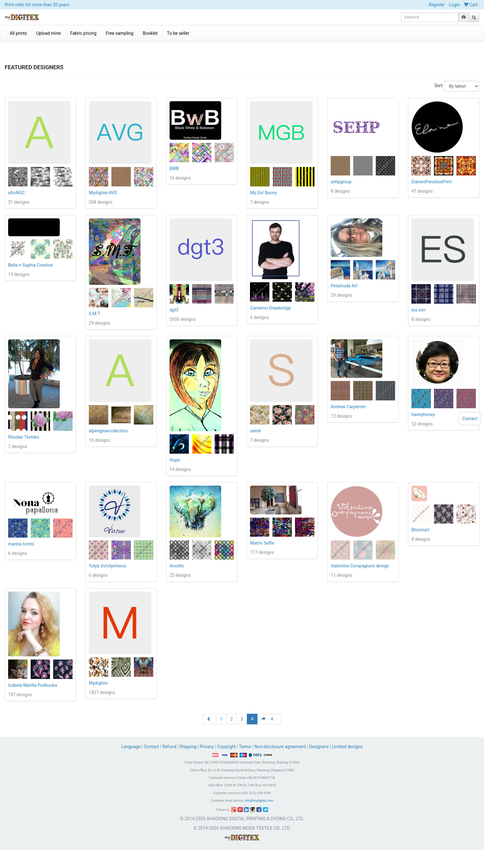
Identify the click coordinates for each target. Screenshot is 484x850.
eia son (418, 309)
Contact (151, 746)
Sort (439, 85)
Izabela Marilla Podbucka (32, 685)
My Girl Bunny (263, 192)
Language (131, 746)
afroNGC (16, 192)
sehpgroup (341, 181)
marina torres (21, 543)
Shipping (187, 746)
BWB (174, 168)
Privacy (207, 746)
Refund (169, 746)
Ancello (177, 565)
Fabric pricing (83, 33)
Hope (175, 459)
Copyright (226, 746)
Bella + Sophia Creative (30, 265)
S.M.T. (95, 313)
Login (454, 4)
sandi (255, 430)
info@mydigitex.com (259, 800)
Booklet (150, 33)
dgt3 (174, 309)
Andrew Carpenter (348, 406)
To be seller (178, 33)
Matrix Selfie (262, 542)
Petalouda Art (344, 285)
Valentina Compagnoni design (360, 565)
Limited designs (347, 746)
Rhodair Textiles (23, 437)
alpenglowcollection (108, 430)
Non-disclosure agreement (280, 746)
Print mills (37, 4)
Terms (245, 746)
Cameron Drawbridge (270, 307)
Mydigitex (98, 683)
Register (437, 4)
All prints (18, 33)
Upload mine (48, 33)
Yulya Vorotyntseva (107, 565)
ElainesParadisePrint (431, 181)
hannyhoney (423, 414)
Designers (319, 746)
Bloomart (420, 529)
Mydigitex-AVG (103, 192)
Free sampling (119, 33)
